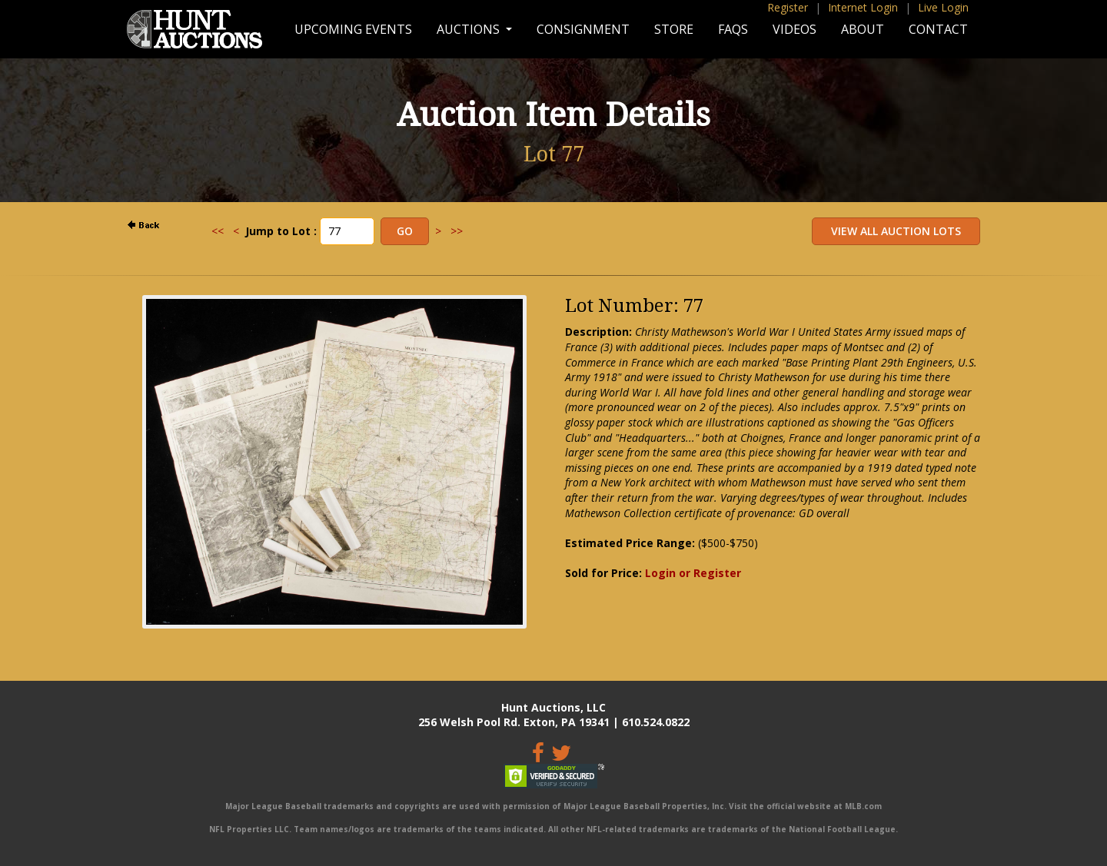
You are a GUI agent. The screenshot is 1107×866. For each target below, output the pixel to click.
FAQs (733, 29)
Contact (938, 29)
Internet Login (863, 7)
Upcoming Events (353, 29)
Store (673, 29)
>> (456, 231)
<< (217, 231)
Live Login (943, 7)
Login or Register (693, 573)
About (862, 29)
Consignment (583, 29)
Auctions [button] (470, 29)
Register (787, 7)
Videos (794, 29)
